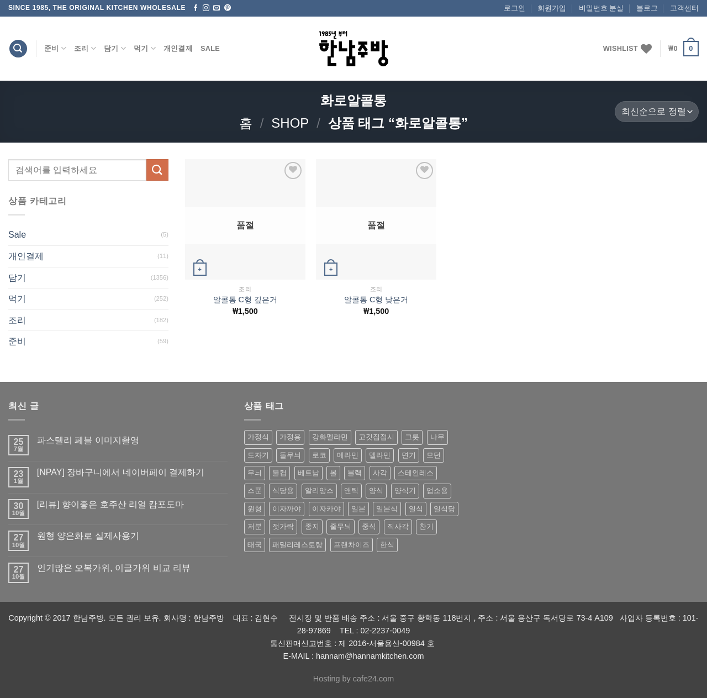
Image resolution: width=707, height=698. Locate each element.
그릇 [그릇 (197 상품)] (412, 437)
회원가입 (551, 8)
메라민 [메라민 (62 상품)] (347, 455)
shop (290, 123)
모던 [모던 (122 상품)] (433, 455)
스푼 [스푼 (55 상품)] (254, 490)
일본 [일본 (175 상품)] (358, 509)
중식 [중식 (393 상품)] (369, 526)
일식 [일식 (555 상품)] (416, 509)
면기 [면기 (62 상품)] (409, 455)
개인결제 (178, 48)
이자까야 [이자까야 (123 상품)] (286, 509)
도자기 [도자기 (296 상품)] (258, 455)
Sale (210, 48)
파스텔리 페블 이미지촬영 (88, 440)
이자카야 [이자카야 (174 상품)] (326, 509)
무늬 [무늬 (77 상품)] (254, 473)
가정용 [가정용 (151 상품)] (290, 437)
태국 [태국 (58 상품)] (254, 544)
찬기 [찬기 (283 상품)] (426, 526)
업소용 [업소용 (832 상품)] (437, 490)
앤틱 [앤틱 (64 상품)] (351, 490)
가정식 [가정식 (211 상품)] (258, 437)
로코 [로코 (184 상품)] (319, 455)
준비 (55, 48)
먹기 (145, 48)
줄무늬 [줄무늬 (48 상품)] (340, 526)
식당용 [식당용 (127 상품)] (283, 490)
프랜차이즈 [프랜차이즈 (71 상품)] (352, 544)
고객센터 (684, 8)
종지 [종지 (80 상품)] (312, 526)
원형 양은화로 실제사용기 (88, 535)
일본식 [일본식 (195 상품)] (387, 509)
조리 (85, 48)
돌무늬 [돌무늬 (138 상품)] (290, 455)
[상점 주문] (657, 112)
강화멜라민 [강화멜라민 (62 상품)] (330, 437)
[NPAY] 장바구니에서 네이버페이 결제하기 (120, 472)
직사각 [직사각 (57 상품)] (398, 526)
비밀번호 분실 (601, 8)
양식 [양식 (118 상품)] (376, 490)
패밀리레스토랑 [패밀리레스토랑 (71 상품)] (297, 544)
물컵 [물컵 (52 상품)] (279, 473)
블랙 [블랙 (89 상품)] (354, 473)
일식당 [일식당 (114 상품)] (444, 509)
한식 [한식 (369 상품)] (387, 544)
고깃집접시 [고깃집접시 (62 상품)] (376, 437)
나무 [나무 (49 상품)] (437, 437)
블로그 (647, 8)
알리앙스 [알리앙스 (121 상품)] (319, 490)
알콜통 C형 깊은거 (245, 299)
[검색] (18, 49)
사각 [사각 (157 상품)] (380, 473)
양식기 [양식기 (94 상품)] (405, 490)
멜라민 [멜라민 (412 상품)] (380, 455)
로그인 (514, 8)
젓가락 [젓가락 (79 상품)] (283, 526)
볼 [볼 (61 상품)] (333, 473)
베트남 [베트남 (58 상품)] (308, 473)
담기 (115, 48)
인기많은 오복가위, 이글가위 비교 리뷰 (114, 568)
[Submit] (157, 170)
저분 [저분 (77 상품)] (254, 526)
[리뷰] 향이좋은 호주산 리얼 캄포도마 (110, 504)
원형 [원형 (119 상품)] (254, 509)
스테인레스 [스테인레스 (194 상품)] (416, 473)
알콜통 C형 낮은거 (376, 299)
